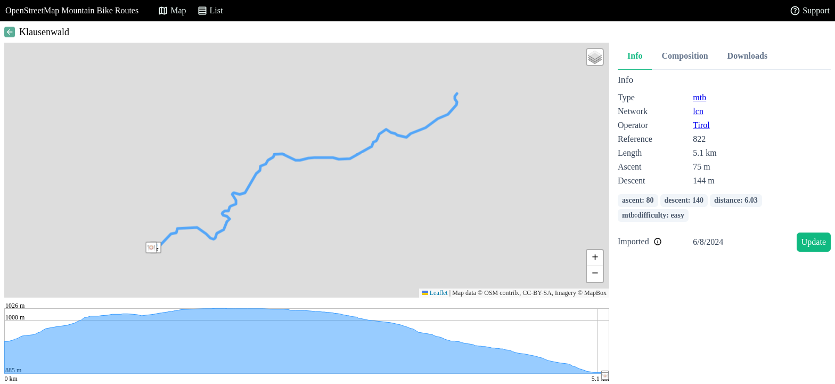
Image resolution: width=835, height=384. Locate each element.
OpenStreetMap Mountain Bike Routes (71, 10)
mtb (699, 97)
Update (813, 241)
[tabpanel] (724, 165)
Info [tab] (634, 55)
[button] (151, 247)
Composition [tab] (684, 55)
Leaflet (435, 293)
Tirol (701, 125)
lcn (698, 111)
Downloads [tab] (747, 55)
